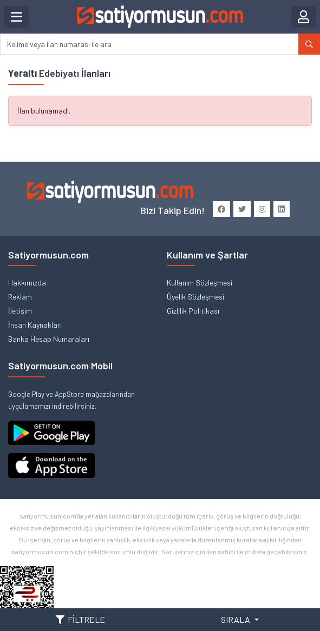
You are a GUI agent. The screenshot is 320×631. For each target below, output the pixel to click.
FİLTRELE (80, 619)
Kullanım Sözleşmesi (199, 282)
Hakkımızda (27, 282)
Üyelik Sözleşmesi (195, 296)
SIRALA (236, 619)
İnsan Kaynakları (35, 324)
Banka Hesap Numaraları (48, 338)
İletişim (20, 310)
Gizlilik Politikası (193, 310)
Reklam (20, 296)
